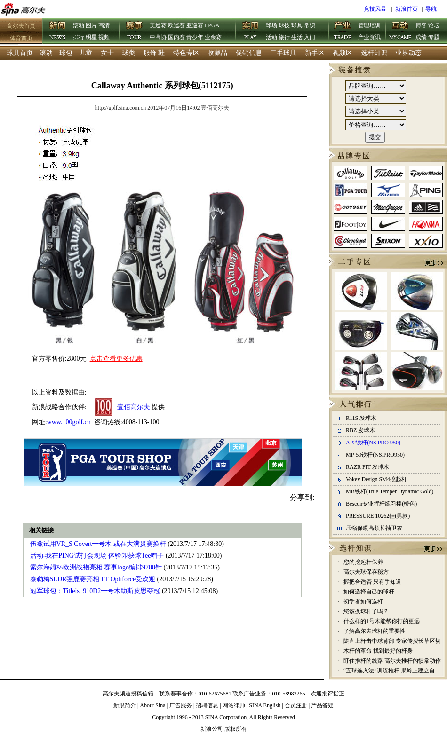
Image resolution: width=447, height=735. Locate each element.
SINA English (264, 705)
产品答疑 (322, 705)
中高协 (158, 37)
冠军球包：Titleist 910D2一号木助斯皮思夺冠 (95, 590)
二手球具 (283, 52)
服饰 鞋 (154, 52)
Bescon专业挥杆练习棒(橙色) (381, 503)
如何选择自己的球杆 (368, 591)
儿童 (85, 52)
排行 (78, 37)
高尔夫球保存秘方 (366, 572)
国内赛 (176, 37)
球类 (128, 52)
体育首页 (21, 38)
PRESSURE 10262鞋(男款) (378, 516)
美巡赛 (158, 25)
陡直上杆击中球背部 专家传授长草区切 (392, 641)
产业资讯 (369, 37)
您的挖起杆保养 (363, 562)
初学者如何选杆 (363, 601)
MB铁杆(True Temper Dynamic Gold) (389, 491)
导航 (431, 9)
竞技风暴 (375, 9)
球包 (65, 52)
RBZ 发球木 (360, 430)
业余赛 (213, 37)
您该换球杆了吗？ (366, 611)
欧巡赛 (176, 25)
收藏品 (217, 52)
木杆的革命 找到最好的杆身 (378, 651)
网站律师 (234, 705)
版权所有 (235, 729)
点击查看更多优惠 (116, 358)
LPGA (212, 25)
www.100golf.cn (69, 422)
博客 (421, 25)
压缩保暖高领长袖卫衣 (374, 528)
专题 (433, 37)
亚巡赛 (194, 25)
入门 (309, 37)
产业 (343, 31)
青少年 (194, 37)
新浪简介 (124, 705)
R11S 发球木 (361, 418)
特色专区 (186, 52)
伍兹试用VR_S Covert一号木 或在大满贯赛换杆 (98, 543)
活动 (271, 37)
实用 (251, 31)
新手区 (315, 52)
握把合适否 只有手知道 (372, 581)
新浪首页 (406, 9)
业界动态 (408, 52)
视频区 (342, 52)
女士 (107, 52)
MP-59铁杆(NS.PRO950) (375, 454)
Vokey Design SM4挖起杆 (376, 479)
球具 (297, 25)
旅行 (284, 37)
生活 (297, 37)
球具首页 (20, 52)
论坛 (433, 25)
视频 (104, 37)
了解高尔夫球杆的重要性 (374, 631)
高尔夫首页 (21, 26)
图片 (91, 25)
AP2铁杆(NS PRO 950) (373, 442)
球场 (271, 25)
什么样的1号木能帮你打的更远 (381, 621)
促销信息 (249, 52)
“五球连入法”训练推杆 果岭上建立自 (389, 670)
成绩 (421, 37)
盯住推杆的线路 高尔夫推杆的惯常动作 (392, 660)
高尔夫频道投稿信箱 (128, 693)
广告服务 (180, 705)
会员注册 (296, 705)
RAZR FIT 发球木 (367, 467)
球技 (284, 25)
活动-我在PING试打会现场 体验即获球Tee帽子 (97, 555)
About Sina (152, 705)
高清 (104, 25)
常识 (309, 25)
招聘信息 (207, 705)
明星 (91, 37)
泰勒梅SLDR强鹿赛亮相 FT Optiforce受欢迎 (93, 579)
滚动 (78, 25)
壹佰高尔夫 (133, 407)
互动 (400, 31)
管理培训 (369, 25)
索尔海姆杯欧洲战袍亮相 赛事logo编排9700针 (96, 567)
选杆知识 (374, 52)
